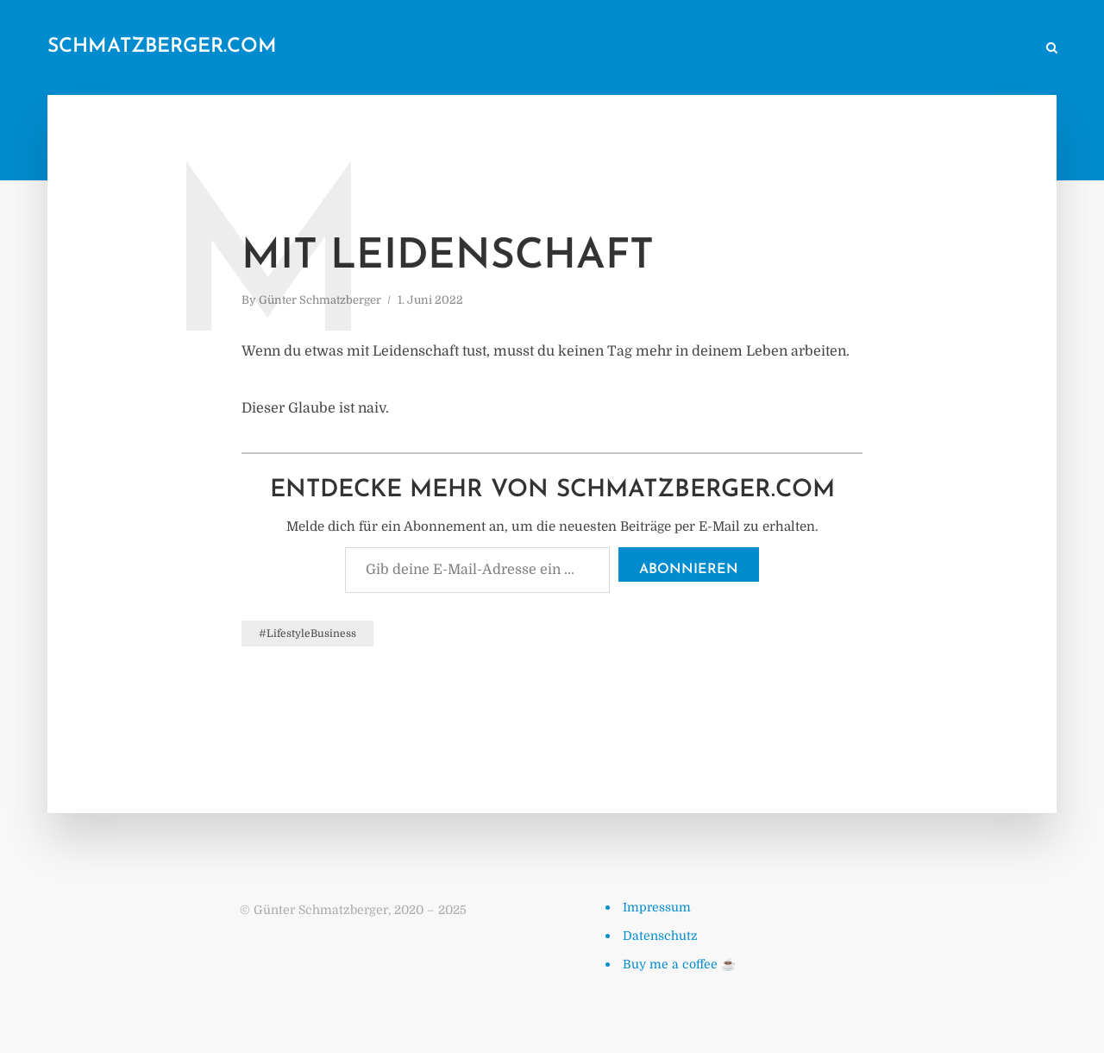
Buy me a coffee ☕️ (679, 964)
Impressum (657, 907)
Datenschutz (660, 936)
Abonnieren (688, 570)
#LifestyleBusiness (307, 633)
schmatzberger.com (162, 47)
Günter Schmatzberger (320, 299)
